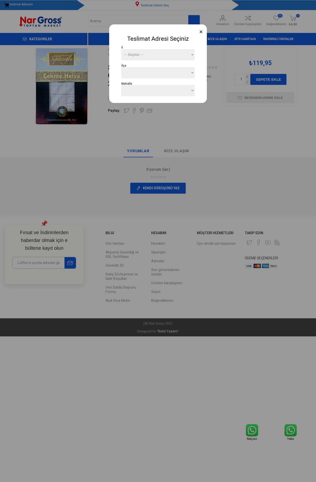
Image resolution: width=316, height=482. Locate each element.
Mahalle (126, 83)
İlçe (123, 65)
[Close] (201, 31)
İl (122, 47)
